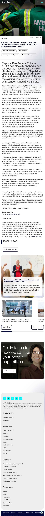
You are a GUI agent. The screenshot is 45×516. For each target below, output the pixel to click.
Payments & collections (9, 466)
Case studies (6, 420)
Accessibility (38, 512)
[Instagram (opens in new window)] (12, 398)
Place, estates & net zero (10, 478)
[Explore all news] (10, 250)
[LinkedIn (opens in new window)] (4, 398)
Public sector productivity (10, 472)
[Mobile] (42, 2)
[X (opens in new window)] (20, 398)
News (4, 494)
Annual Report (7, 500)
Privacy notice (6, 512)
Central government (8, 430)
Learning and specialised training (12, 475)
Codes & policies (7, 503)
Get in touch (8, 371)
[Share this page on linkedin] (37, 37)
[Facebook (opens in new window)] (16, 398)
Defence (5, 433)
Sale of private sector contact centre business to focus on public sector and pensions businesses (16, 321)
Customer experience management (13, 464)
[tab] (6, 332)
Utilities (5, 454)
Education (5, 436)
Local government (8, 445)
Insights (5, 491)
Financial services (8, 439)
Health (4, 442)
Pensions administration (9, 481)
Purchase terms (29, 512)
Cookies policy (21, 512)
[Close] (38, 2)
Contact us (6, 506)
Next (41, 327)
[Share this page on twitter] (40, 37)
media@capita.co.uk (13, 214)
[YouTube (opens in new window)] (8, 398)
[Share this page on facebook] (39, 37)
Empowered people (8, 417)
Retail (4, 448)
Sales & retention (7, 469)
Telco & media (7, 451)
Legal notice (13, 512)
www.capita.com (36, 236)
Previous (34, 327)
